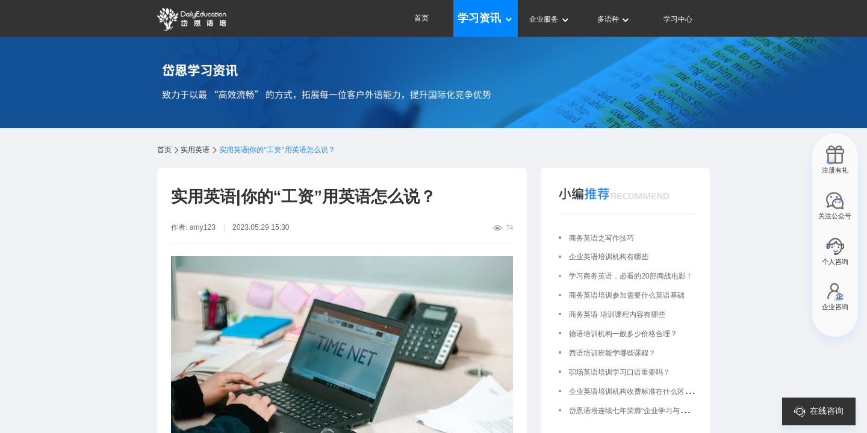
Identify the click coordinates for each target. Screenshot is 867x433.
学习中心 (677, 19)
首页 (421, 18)
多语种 (613, 19)
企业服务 (549, 19)
